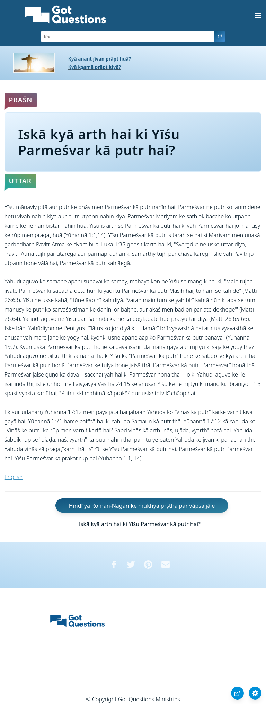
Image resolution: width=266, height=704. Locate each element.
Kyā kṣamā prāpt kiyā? (94, 67)
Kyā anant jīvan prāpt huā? (99, 58)
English (14, 477)
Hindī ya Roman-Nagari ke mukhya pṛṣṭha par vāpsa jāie (142, 505)
